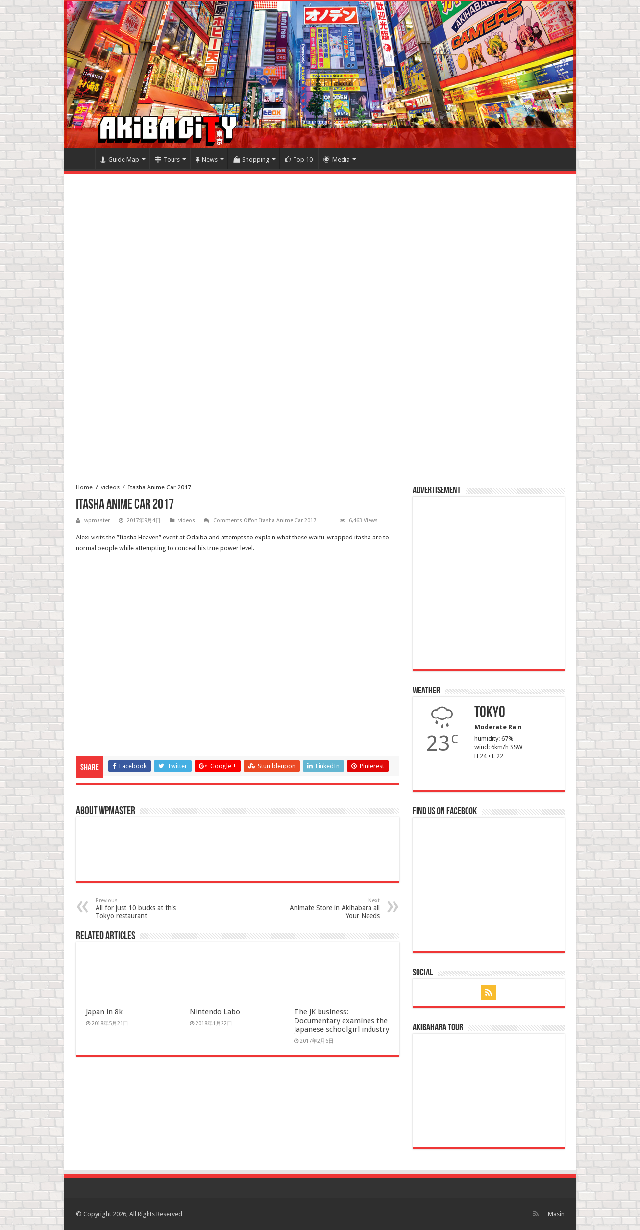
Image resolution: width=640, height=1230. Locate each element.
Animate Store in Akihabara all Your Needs (329, 908)
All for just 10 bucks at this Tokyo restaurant (146, 908)
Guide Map (119, 159)
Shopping (251, 159)
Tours (167, 159)
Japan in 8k (104, 1011)
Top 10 (299, 159)
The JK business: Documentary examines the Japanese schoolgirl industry (341, 1020)
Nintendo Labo (215, 1011)
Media (336, 159)
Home (82, 158)
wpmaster (97, 520)
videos (110, 487)
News (207, 159)
